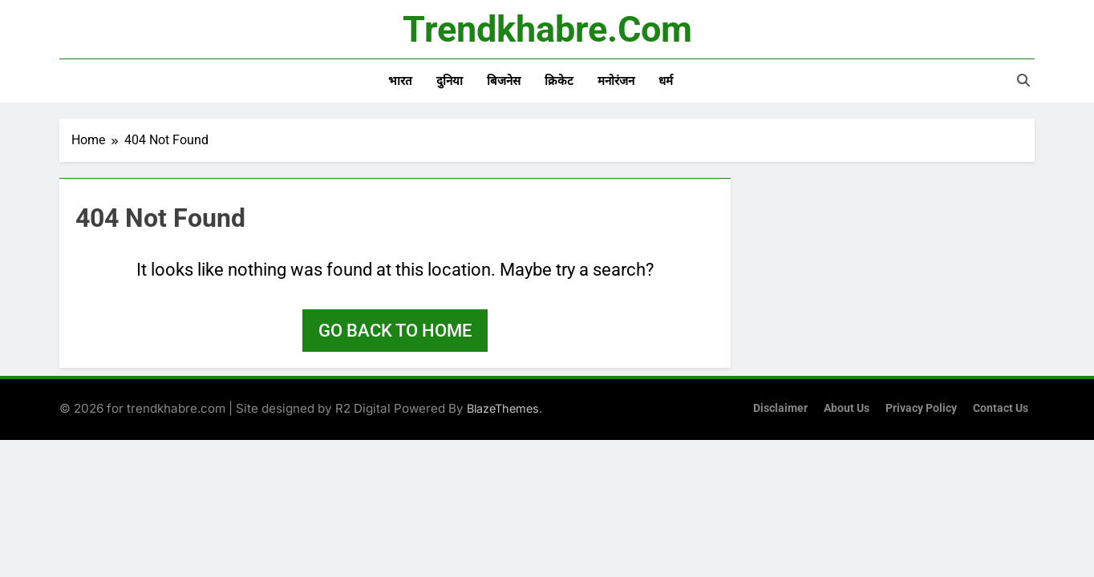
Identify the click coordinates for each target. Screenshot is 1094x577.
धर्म (665, 81)
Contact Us (1000, 408)
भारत (400, 81)
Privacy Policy (921, 408)
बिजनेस (504, 81)
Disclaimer (780, 408)
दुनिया (449, 81)
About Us (846, 408)
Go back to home (395, 331)
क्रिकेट (559, 81)
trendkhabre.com (547, 29)
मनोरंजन (616, 81)
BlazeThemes (503, 408)
